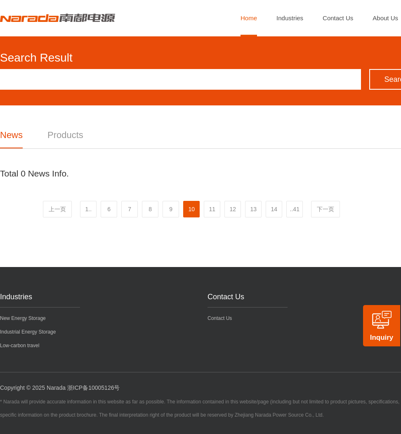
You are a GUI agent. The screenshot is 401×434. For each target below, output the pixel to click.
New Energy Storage (23, 318)
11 (212, 209)
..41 (295, 209)
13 (253, 209)
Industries (289, 17)
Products (65, 135)
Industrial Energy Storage (28, 332)
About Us (385, 17)
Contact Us (338, 17)
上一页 (57, 209)
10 (191, 209)
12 (232, 209)
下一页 (325, 209)
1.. (88, 209)
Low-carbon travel (19, 345)
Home (249, 17)
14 (274, 209)
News (11, 135)
